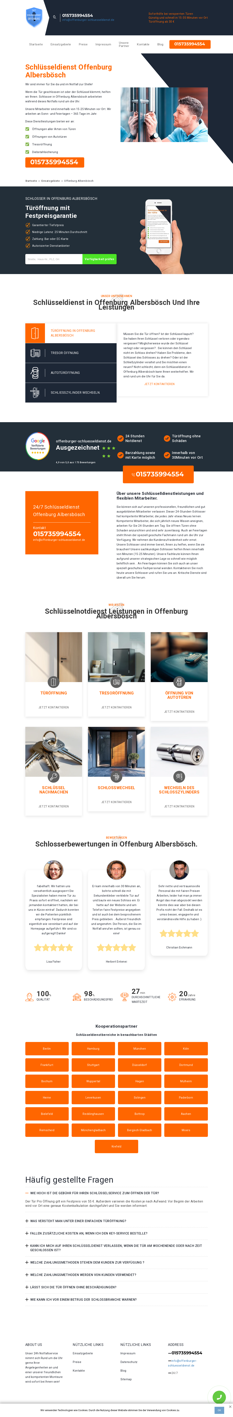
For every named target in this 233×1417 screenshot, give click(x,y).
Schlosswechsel (116, 788)
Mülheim (186, 1081)
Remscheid (46, 1130)
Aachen (186, 1113)
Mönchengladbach (93, 1130)
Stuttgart (93, 1065)
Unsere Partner (124, 44)
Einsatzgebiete (61, 44)
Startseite (36, 44)
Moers (186, 1130)
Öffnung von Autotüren (179, 695)
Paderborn (186, 1097)
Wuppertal (93, 1081)
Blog (160, 44)
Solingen (139, 1097)
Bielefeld (47, 1113)
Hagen (139, 1081)
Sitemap (126, 1379)
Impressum (103, 44)
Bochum (46, 1081)
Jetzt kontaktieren (159, 384)
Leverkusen (93, 1097)
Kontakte (143, 44)
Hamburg (93, 1048)
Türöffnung (53, 693)
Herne (47, 1097)
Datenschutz (129, 1362)
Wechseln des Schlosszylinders (179, 790)
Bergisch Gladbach (139, 1130)
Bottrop (140, 1113)
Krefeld (117, 1146)
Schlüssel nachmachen (53, 790)
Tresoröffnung (116, 693)
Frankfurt (47, 1065)
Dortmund (186, 1065)
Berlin (47, 1048)
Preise (83, 44)
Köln (186, 1048)
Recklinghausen (93, 1113)
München (139, 1048)
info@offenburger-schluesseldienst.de (88, 19)
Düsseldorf (139, 1065)
